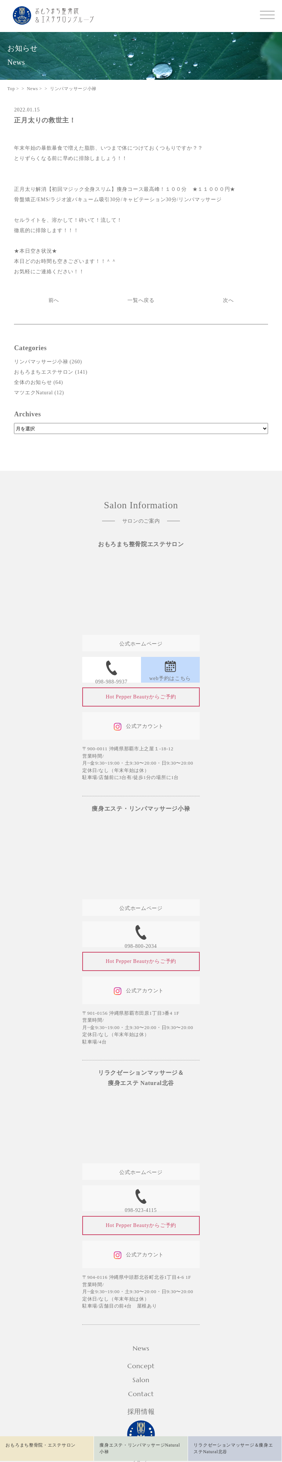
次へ (228, 300)
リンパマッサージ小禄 (41, 361)
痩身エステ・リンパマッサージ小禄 (141, 808)
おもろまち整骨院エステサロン (141, 544)
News (141, 1348)
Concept (141, 1366)
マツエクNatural (33, 392)
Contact (141, 1394)
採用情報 (141, 1411)
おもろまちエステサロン (43, 372)
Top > (13, 88)
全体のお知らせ (33, 382)
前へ (53, 300)
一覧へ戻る (141, 300)
